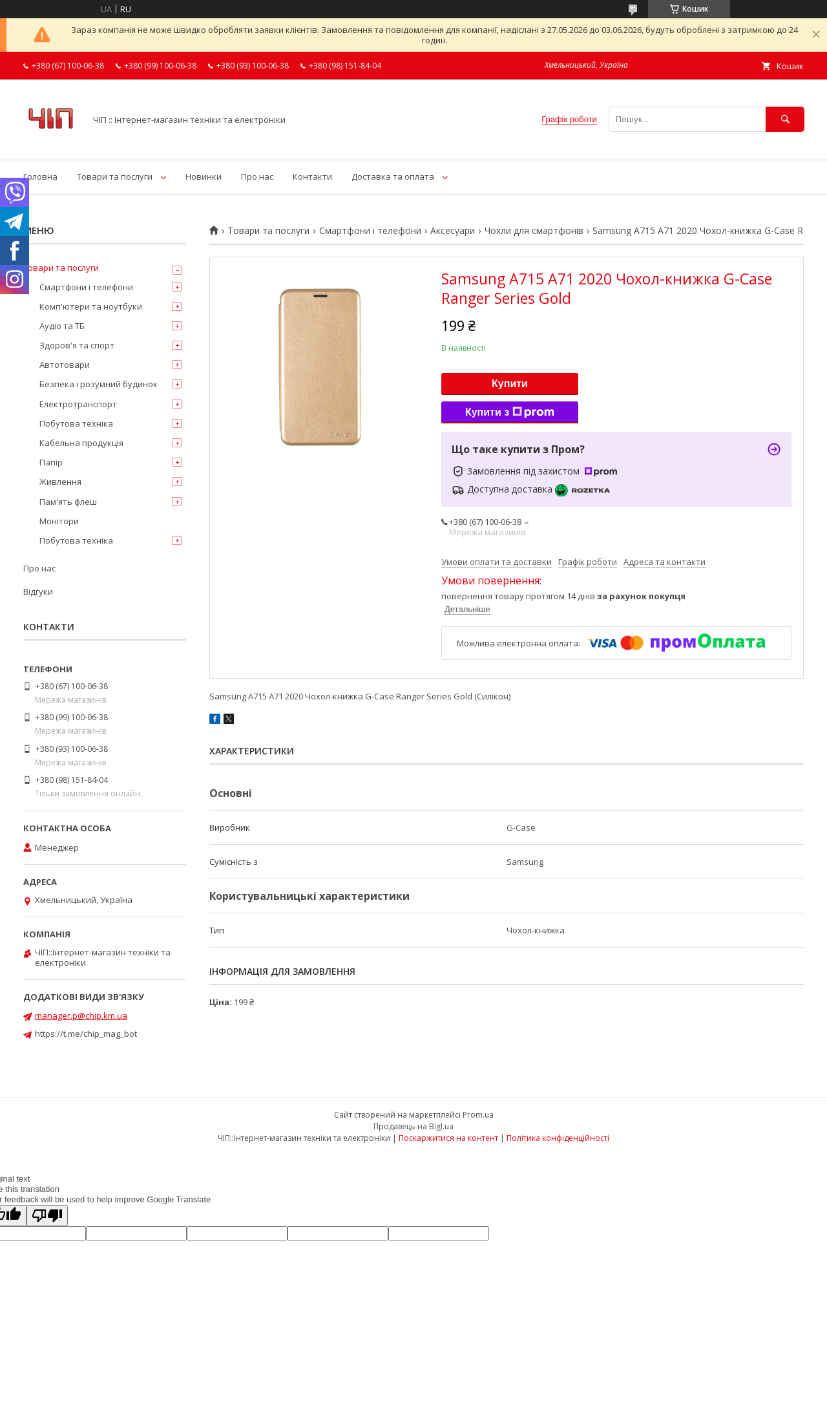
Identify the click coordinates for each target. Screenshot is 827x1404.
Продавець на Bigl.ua (413, 1126)
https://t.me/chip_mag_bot (86, 1033)
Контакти (312, 176)
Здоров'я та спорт (76, 345)
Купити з (509, 412)
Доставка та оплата (392, 176)
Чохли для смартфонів (534, 231)
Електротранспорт (78, 404)
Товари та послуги (114, 176)
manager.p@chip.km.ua (81, 1015)
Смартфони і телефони (370, 231)
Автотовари (64, 364)
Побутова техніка (76, 423)
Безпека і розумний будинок (98, 384)
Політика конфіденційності (558, 1138)
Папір (51, 462)
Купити (510, 383)
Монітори (59, 521)
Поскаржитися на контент (448, 1138)
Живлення (60, 481)
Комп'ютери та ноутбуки (90, 306)
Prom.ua (478, 1114)
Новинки (203, 176)
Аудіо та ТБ (62, 326)
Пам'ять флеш (68, 501)
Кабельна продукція (81, 443)
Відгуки (38, 591)
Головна (40, 176)
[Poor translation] (47, 1215)
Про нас (257, 176)
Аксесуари (452, 231)
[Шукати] (785, 119)
